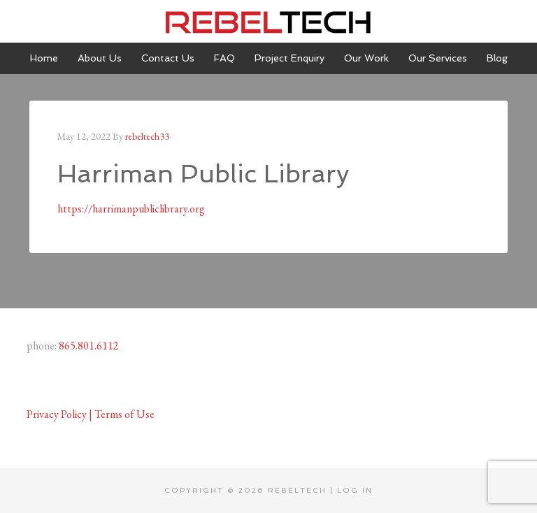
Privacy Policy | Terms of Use (91, 414)
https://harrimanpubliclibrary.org (131, 208)
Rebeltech (268, 21)
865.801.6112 (89, 345)
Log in (355, 490)
